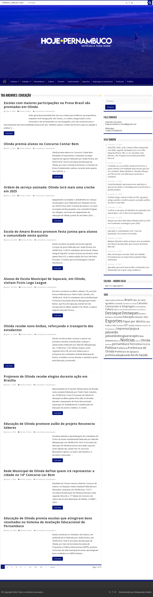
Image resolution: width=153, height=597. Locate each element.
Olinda (22, 111)
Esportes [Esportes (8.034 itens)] (113, 320)
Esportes (86, 81)
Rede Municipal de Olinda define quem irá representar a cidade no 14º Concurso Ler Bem (49, 473)
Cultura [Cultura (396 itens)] (109, 309)
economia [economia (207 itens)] (118, 317)
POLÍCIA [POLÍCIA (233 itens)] (146, 344)
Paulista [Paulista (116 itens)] (108, 344)
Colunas (13, 81)
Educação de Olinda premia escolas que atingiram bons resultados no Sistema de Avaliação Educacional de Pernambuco (48, 522)
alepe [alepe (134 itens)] (107, 300)
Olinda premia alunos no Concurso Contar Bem (41, 144)
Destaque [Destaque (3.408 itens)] (113, 313)
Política (130, 81)
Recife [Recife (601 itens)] (135, 355)
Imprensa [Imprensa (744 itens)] (122, 328)
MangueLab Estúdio (143, 592)
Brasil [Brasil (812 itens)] (128, 300)
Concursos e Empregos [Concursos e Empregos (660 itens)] (120, 306)
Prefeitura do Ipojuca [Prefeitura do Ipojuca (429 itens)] (127, 351)
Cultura (51, 81)
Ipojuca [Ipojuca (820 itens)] (134, 328)
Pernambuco (39, 81)
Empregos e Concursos (103, 81)
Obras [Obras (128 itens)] (137, 341)
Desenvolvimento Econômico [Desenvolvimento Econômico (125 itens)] (134, 310)
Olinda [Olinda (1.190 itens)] (145, 340)
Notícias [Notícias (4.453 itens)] (127, 340)
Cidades (25, 81)
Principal (31, 3)
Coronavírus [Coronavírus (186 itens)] (140, 307)
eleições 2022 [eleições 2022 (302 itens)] (141, 317)
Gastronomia (73, 81)
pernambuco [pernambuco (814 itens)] (120, 344)
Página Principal (5, 81)
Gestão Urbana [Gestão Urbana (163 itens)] (134, 325)
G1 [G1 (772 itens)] (126, 325)
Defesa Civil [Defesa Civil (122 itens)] (117, 310)
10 (30, 567)
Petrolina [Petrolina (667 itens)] (136, 344)
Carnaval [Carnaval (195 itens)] (118, 303)
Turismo (60, 81)
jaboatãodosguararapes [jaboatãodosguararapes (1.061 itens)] (122, 336)
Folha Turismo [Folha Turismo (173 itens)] (118, 325)
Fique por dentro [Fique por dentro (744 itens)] (134, 321)
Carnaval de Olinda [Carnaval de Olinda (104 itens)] (130, 304)
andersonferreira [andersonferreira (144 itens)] (117, 300)
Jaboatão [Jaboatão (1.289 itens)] (111, 332)
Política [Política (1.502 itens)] (110, 348)
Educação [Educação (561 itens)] (128, 316)
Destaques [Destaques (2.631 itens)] (130, 313)
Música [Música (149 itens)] (117, 341)
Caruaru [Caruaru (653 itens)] (142, 303)
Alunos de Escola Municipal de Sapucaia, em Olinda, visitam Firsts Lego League (45, 281)
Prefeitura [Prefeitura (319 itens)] (122, 348)
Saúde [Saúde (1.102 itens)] (143, 355)
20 (36, 567)
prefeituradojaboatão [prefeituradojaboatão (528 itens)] (117, 355)
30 (41, 567)
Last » (52, 567)
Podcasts (120, 81)
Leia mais (9, 133)
